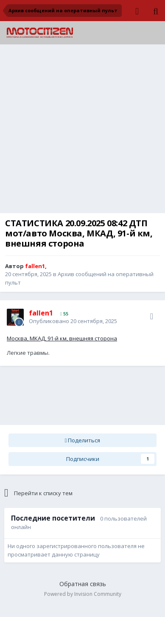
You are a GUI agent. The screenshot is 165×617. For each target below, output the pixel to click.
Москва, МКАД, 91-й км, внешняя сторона (62, 338)
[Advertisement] (82, 131)
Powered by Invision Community (82, 594)
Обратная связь (82, 584)
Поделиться (83, 440)
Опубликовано (73, 321)
